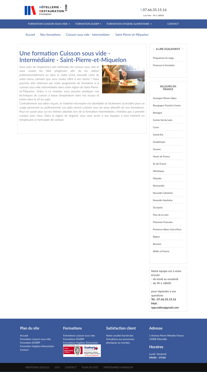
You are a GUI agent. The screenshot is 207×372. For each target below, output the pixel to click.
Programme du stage (163, 58)
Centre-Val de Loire (162, 120)
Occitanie (158, 207)
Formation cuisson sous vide (35, 339)
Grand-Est (158, 134)
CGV (57, 367)
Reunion (157, 244)
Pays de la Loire (161, 214)
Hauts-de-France (161, 156)
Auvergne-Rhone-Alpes (165, 98)
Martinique (158, 171)
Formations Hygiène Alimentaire (80, 342)
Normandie (158, 185)
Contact (173, 23)
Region (156, 236)
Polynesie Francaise (163, 222)
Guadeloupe (159, 141)
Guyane (157, 149)
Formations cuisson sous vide (79, 335)
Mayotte (157, 178)
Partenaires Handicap (118, 367)
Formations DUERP (73, 339)
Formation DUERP (30, 342)
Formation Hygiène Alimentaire (37, 346)
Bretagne (157, 112)
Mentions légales (37, 367)
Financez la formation (164, 65)
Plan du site (90, 367)
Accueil (24, 335)
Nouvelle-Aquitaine (163, 200)
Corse (156, 127)
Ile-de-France (159, 163)
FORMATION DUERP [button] (88, 23)
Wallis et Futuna (161, 251)
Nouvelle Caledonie (163, 193)
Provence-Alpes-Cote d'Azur (167, 229)
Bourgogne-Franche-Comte (167, 105)
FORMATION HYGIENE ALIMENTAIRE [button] (129, 23)
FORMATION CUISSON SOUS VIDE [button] (49, 23)
